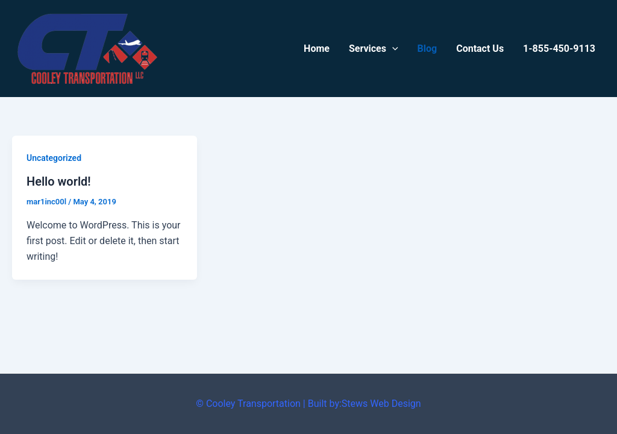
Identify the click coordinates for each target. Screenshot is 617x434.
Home (317, 48)
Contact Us (480, 48)
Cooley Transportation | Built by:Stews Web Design (313, 403)
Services (373, 49)
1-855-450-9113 (559, 48)
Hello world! (59, 181)
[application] (392, 49)
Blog (427, 48)
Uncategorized (54, 158)
